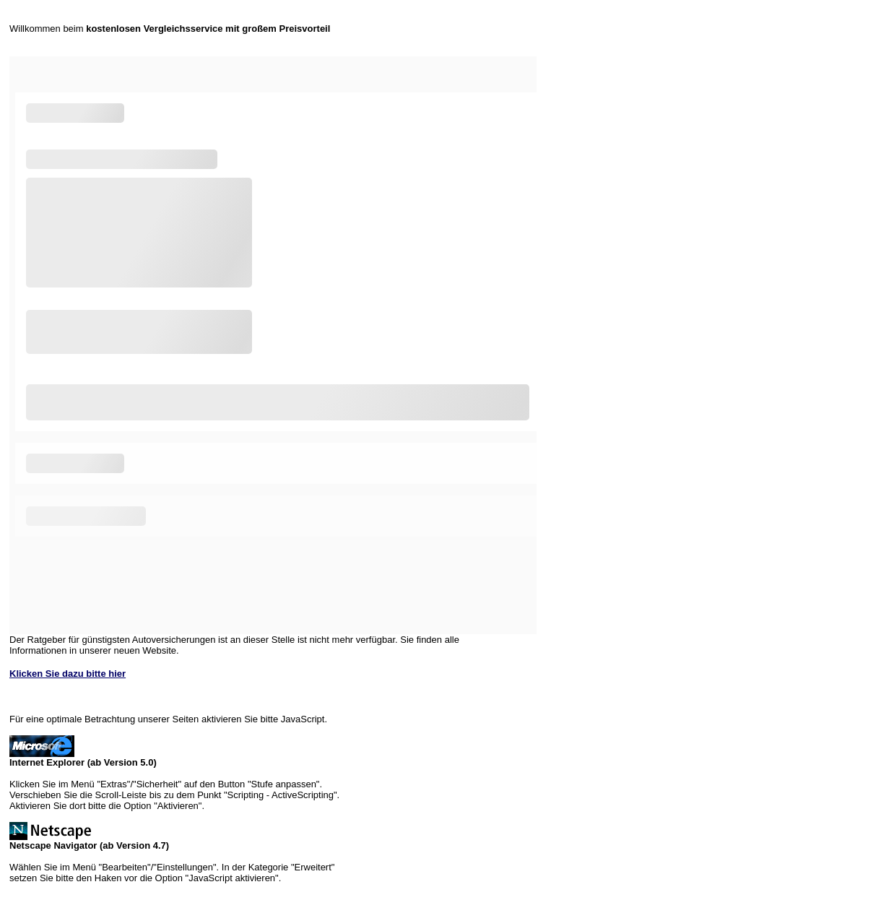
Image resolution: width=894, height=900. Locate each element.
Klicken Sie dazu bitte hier (67, 673)
